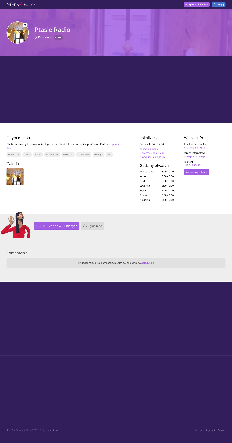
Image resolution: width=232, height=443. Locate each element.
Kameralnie (14, 154)
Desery (37, 154)
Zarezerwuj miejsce (196, 172)
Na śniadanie (52, 154)
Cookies (221, 430)
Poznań (28, 4)
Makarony (68, 154)
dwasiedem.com (56, 430)
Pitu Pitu (11, 430)
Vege (109, 154)
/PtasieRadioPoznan (195, 147)
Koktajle (98, 154)
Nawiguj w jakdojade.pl (152, 157)
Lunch (27, 154)
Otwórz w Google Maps (153, 153)
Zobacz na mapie (149, 149)
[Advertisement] (116, 89)
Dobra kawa (84, 154)
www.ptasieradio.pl (194, 156)
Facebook (199, 430)
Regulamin (211, 430)
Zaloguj (220, 4)
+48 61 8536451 (193, 165)
